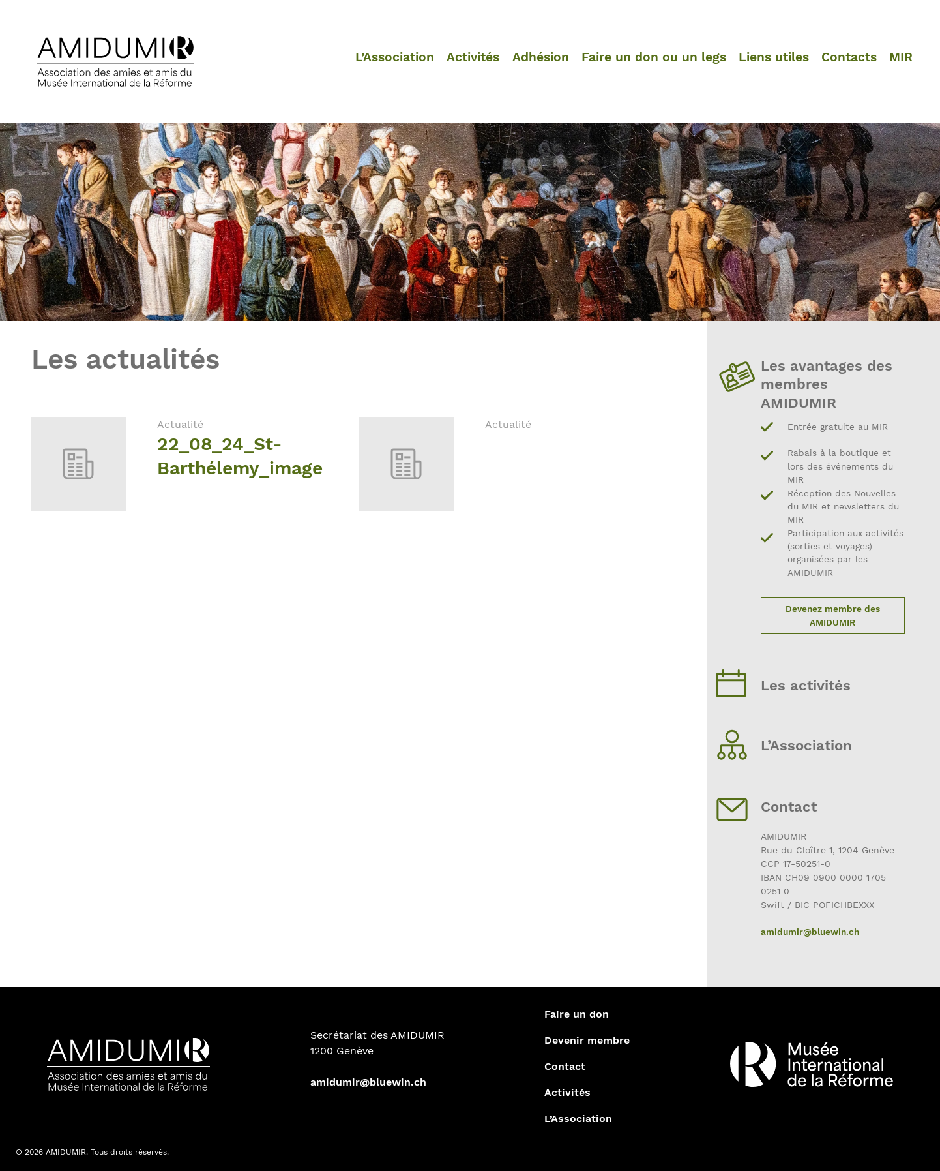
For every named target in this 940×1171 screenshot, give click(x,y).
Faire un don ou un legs (653, 57)
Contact (564, 1066)
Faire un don (576, 1014)
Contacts (849, 57)
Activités (473, 57)
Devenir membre (587, 1040)
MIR (901, 57)
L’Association (394, 57)
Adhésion (540, 57)
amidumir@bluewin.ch (810, 931)
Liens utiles (774, 57)
